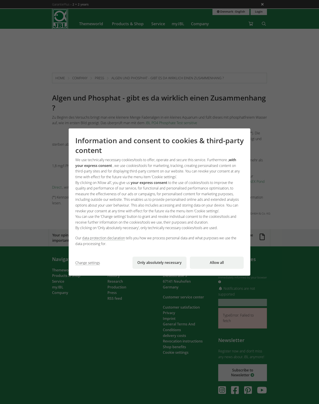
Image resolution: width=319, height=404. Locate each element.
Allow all (217, 262)
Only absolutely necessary (159, 262)
